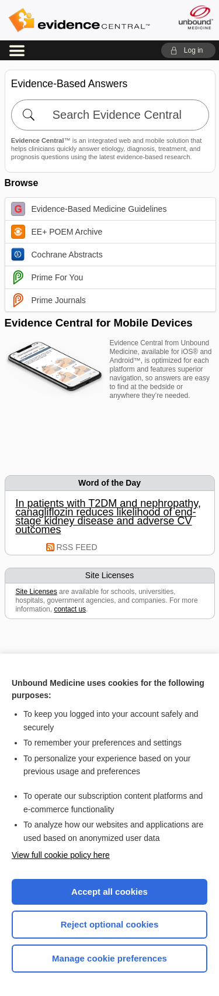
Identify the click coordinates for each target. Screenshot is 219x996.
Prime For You (47, 277)
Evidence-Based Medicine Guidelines (89, 209)
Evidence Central (79, 20)
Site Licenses (36, 592)
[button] (188, 50)
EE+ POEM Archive (57, 232)
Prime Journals (48, 300)
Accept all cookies (109, 892)
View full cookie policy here (61, 855)
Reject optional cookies (110, 924)
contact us (70, 609)
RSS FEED (77, 547)
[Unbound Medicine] (195, 17)
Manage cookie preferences (109, 958)
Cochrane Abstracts (57, 255)
